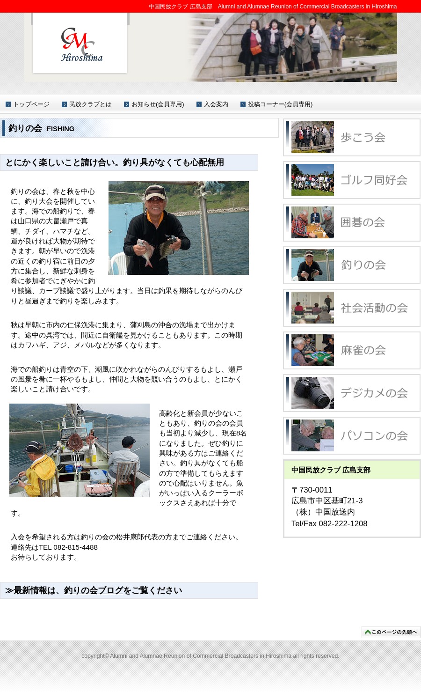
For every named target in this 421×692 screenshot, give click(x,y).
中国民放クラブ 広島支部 (80, 44)
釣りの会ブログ (93, 590)
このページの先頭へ (391, 632)
